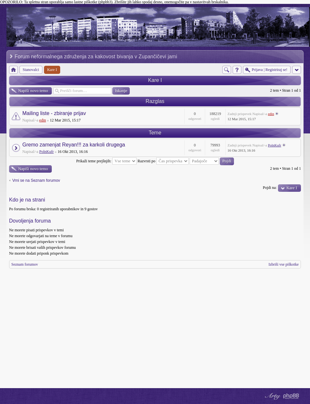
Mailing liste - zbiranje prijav (54, 113)
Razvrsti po (163, 161)
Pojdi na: (270, 187)
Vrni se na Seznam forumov (36, 180)
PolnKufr (46, 151)
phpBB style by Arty (272, 396)
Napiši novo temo (33, 90)
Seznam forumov (24, 264)
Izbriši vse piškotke (284, 264)
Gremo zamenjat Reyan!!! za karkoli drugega (73, 144)
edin (42, 120)
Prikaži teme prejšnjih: (106, 161)
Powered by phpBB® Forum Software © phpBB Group (291, 396)
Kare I (155, 80)
